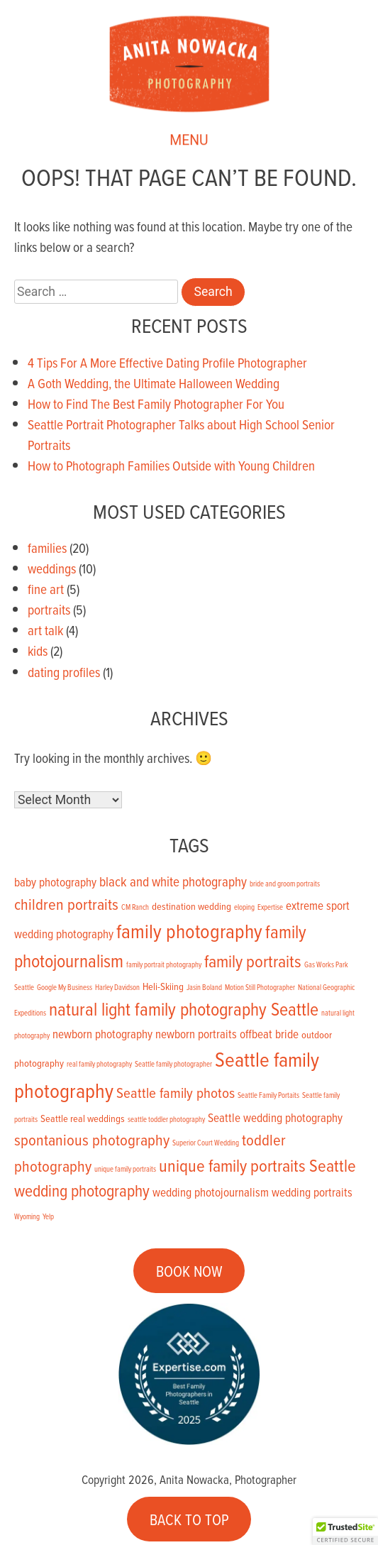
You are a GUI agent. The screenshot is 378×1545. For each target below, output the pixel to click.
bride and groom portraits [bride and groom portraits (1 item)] (285, 884)
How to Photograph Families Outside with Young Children (171, 465)
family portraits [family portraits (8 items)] (252, 960)
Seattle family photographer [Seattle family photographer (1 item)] (173, 1064)
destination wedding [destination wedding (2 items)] (191, 905)
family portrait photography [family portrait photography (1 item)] (163, 964)
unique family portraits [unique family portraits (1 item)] (125, 1169)
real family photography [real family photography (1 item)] (99, 1064)
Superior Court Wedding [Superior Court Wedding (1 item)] (205, 1143)
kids (38, 650)
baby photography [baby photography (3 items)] (55, 882)
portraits (49, 609)
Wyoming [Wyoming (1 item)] (27, 1216)
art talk (45, 629)
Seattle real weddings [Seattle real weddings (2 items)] (82, 1118)
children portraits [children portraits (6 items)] (66, 904)
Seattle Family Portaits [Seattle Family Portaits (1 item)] (268, 1095)
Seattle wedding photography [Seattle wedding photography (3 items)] (275, 1117)
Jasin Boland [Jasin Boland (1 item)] (204, 987)
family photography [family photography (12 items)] (189, 931)
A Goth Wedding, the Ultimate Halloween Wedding (153, 382)
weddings (52, 568)
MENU (188, 141)
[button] (345, 1531)
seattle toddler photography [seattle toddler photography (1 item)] (166, 1119)
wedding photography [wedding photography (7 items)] (82, 1190)
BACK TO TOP (189, 1518)
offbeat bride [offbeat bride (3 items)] (269, 1034)
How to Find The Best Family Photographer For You (156, 403)
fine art (46, 588)
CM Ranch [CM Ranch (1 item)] (135, 907)
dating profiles (64, 671)
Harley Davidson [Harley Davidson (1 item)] (117, 987)
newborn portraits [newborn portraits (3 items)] (196, 1034)
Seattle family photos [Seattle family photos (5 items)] (175, 1092)
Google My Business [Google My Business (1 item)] (64, 987)
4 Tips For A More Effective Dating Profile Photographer (167, 362)
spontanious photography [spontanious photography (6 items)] (91, 1139)
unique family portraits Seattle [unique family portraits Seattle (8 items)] (257, 1165)
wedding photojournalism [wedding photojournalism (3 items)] (210, 1192)
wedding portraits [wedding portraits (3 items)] (312, 1192)
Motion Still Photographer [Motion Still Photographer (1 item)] (260, 987)
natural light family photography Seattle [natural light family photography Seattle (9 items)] (183, 1008)
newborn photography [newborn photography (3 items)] (102, 1034)
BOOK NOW (189, 1270)
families (47, 547)
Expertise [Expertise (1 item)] (270, 907)
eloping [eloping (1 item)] (244, 907)
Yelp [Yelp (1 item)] (48, 1216)
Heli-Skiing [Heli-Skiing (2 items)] (163, 986)
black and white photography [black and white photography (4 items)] (173, 881)
